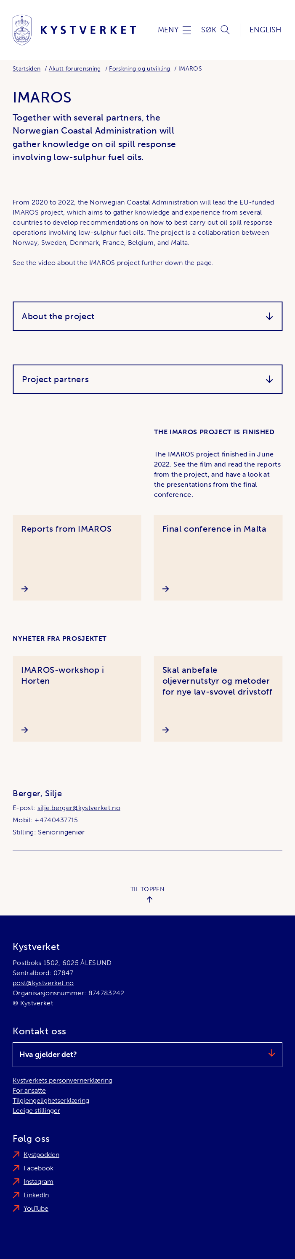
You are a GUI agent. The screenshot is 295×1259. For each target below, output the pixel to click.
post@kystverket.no (43, 983)
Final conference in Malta (214, 529)
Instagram (38, 1182)
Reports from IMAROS (66, 529)
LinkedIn (36, 1195)
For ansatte (29, 1090)
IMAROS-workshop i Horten (62, 675)
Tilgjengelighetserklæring (51, 1100)
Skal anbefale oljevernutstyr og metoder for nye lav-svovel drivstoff (217, 681)
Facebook (38, 1168)
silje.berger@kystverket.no (78, 808)
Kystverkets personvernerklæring (62, 1080)
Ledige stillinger (36, 1111)
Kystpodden (41, 1155)
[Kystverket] (74, 30)
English (266, 29)
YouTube (36, 1208)
